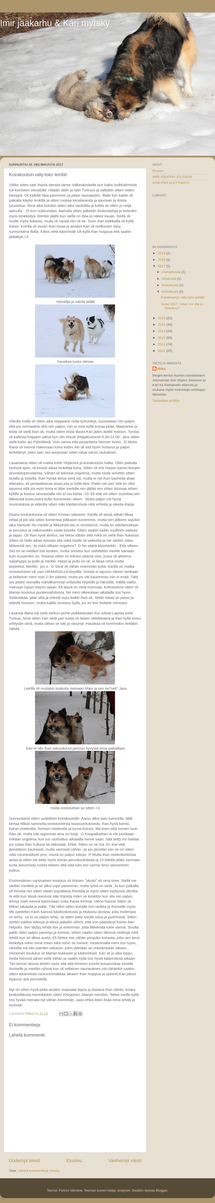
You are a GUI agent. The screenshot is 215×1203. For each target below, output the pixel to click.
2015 (162, 324)
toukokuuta (170, 285)
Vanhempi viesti (124, 1160)
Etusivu (74, 1160)
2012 (162, 344)
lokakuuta (169, 278)
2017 (162, 266)
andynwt (123, 1190)
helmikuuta (170, 291)
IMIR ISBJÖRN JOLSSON (172, 177)
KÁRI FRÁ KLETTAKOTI (171, 183)
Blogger (161, 1190)
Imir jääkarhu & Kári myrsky (55, 23)
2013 (162, 338)
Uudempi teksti (24, 1160)
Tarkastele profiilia (166, 400)
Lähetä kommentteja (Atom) (39, 1171)
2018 (162, 260)
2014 (162, 331)
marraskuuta (172, 272)
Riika (162, 369)
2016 (162, 318)
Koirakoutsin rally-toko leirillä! (183, 297)
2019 (162, 253)
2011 (162, 351)
